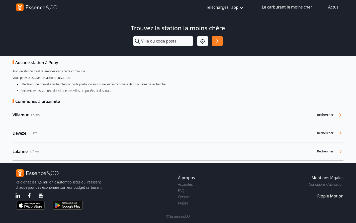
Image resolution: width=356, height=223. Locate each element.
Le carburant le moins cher (287, 7)
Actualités (185, 184)
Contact (184, 196)
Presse (183, 203)
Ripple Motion (330, 196)
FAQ (181, 190)
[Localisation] (202, 41)
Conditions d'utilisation (326, 184)
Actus (333, 7)
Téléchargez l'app (225, 8)
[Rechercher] (217, 41)
